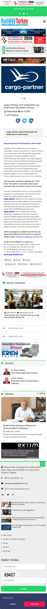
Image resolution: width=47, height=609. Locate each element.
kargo (9, 260)
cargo (18, 260)
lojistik (27, 260)
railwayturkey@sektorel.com (14, 483)
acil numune (36, 264)
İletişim (6, 547)
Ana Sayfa (7, 535)
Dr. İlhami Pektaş (18, 370)
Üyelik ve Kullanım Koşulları (14, 539)
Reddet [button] (13, 604)
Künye (5, 543)
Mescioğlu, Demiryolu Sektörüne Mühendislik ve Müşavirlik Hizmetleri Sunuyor (28, 518)
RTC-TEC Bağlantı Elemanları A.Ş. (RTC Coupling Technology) (28, 526)
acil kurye (23, 264)
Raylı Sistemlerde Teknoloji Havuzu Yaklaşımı (25, 382)
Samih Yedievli (17, 378)
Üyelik (30, 9)
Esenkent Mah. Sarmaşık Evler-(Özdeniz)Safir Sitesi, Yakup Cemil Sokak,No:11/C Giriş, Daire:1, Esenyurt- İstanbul (21, 470)
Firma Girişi (19, 9)
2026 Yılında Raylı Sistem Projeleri (24, 373)
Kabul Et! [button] (34, 604)
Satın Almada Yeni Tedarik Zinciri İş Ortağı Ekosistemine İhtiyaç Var (21, 316)
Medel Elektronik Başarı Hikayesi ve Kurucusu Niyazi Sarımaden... (21, 51)
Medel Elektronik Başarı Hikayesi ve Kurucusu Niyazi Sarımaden (19, 426)
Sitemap (6, 551)
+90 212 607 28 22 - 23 (12, 478)
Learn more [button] (8, 597)
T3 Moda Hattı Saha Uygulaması (23, 510)
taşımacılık (11, 264)
